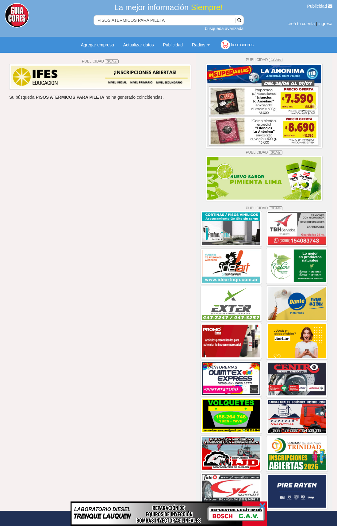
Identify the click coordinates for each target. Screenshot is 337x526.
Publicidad (320, 6)
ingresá (325, 23)
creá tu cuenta (301, 23)
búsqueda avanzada (224, 28)
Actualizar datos (138, 44)
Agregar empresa (97, 44)
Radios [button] (200, 44)
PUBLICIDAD (100, 61)
